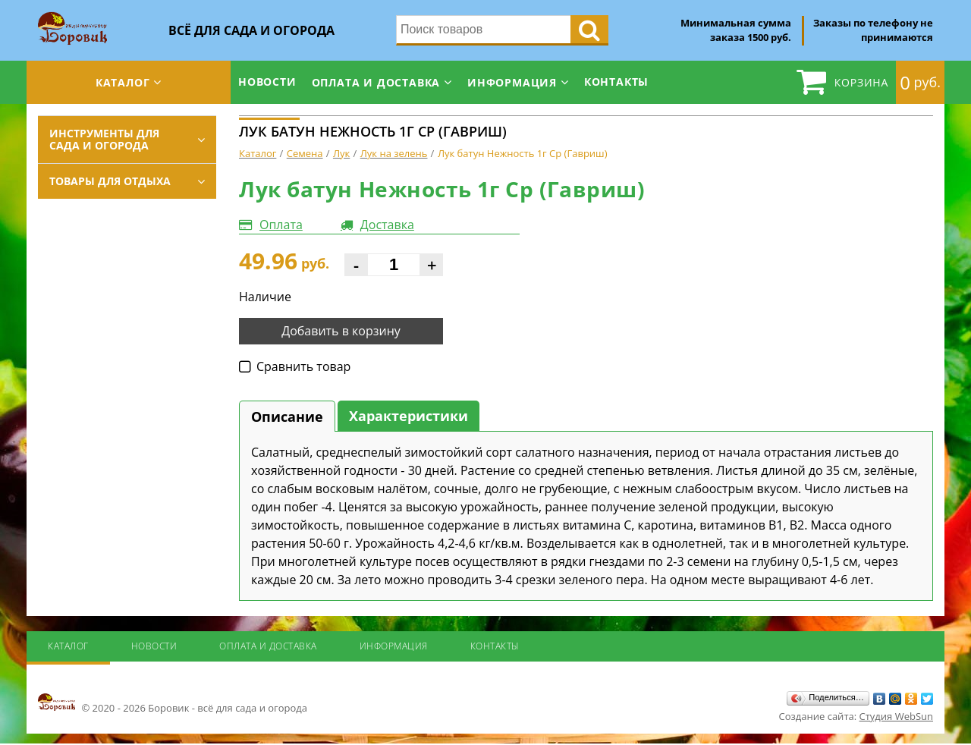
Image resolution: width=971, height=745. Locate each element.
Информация (512, 82)
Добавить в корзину (341, 330)
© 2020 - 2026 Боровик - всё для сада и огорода (172, 703)
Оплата (281, 224)
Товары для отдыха (110, 181)
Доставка (387, 224)
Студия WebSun (896, 716)
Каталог (123, 82)
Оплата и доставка (376, 82)
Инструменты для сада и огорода (104, 139)
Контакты (616, 81)
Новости (267, 81)
